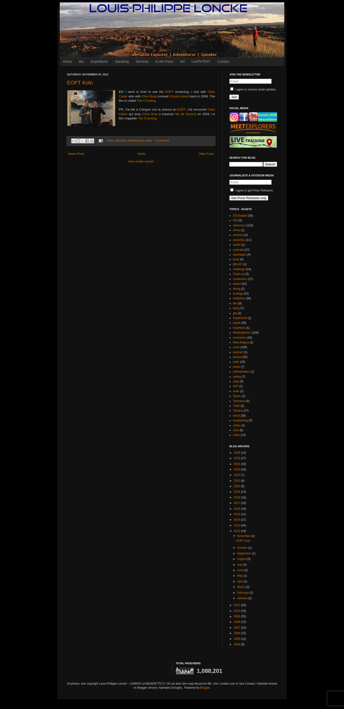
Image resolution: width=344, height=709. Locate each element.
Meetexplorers (136, 140)
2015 (237, 514)
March (241, 587)
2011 (237, 605)
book (236, 259)
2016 (237, 508)
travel (236, 415)
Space (237, 396)
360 (235, 220)
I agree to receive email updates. (253, 89)
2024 (237, 464)
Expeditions (99, 61)
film (235, 303)
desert (237, 283)
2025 (237, 458)
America (238, 235)
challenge (239, 269)
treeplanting (240, 420)
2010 (237, 611)
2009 (237, 616)
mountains (239, 337)
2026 (237, 452)
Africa (236, 230)
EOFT (170, 92)
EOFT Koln (80, 83)
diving (236, 288)
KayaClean (240, 318)
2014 (237, 519)
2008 (237, 622)
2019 (237, 491)
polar (236, 361)
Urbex (237, 425)
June (240, 570)
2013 (237, 525)
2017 (237, 503)
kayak (236, 322)
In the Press (164, 61)
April (240, 581)
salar (236, 381)
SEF (235, 386)
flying (236, 308)
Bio (81, 61)
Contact (223, 61)
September (244, 553)
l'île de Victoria (185, 114)
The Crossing (146, 100)
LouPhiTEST (201, 61)
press (236, 366)
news (149, 140)
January (242, 598)
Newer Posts (76, 154)
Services (142, 61)
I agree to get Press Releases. (252, 190)
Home (67, 61)
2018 (237, 497)
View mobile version (141, 161)
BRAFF (237, 264)
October (242, 547)
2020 (237, 486)
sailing (237, 376)
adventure (121, 140)
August (242, 559)
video (236, 435)
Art (182, 61)
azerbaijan (239, 254)
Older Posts (206, 154)
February (243, 592)
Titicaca (238, 410)
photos (237, 357)
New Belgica (241, 342)
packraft (238, 352)
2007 (237, 627)
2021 (237, 480)
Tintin (236, 406)
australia (238, 249)
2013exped (240, 215)
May (240, 575)
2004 (237, 644)
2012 (237, 531)
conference (240, 279)
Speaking (122, 61)
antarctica (239, 240)
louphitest (239, 327)
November (244, 536)
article (237, 244)
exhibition (239, 298)
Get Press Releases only (248, 198)
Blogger (205, 687)
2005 (237, 639)
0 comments (162, 140)
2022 (237, 475)
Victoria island (179, 96)
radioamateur (241, 371)
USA (236, 430)
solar (236, 391)
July (240, 564)
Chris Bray (149, 96)
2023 (237, 469)
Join (234, 97)
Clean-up (239, 274)
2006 (237, 633)
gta (235, 313)
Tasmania (239, 401)
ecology (238, 293)
